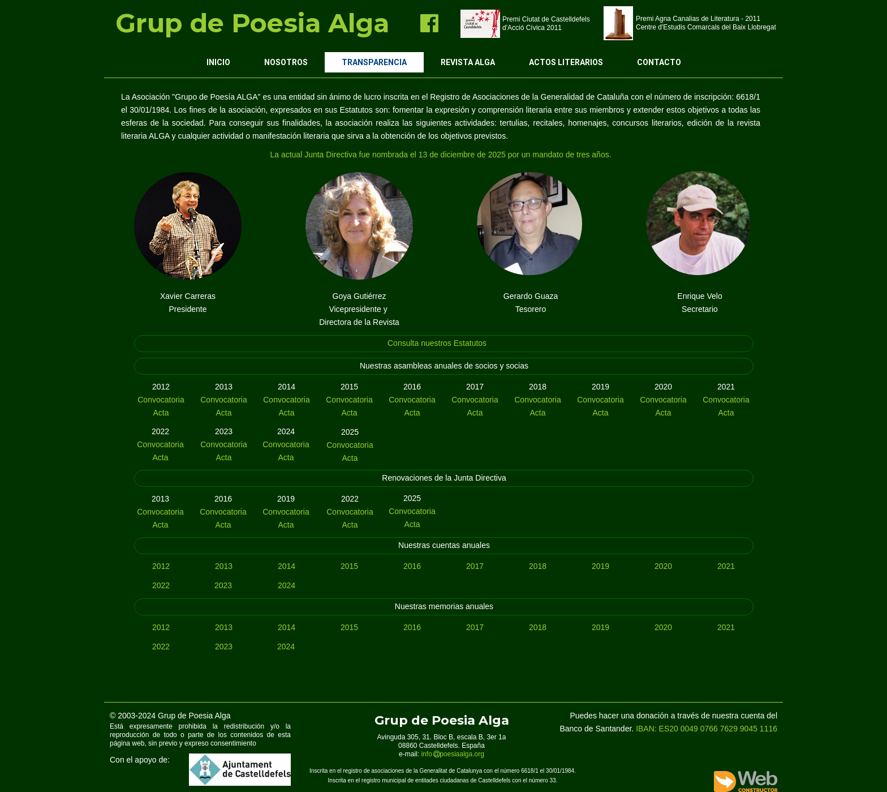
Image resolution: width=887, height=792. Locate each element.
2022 (161, 585)
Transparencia (374, 62)
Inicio (218, 62)
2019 (600, 566)
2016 (412, 566)
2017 (475, 566)
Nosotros (286, 62)
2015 (349, 566)
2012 (161, 566)
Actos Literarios (566, 62)
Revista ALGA (468, 62)
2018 (537, 566)
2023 (223, 585)
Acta (161, 412)
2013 (223, 566)
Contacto (659, 62)
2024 (286, 585)
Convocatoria (160, 399)
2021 (726, 566)
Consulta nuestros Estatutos (436, 343)
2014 (286, 566)
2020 (663, 566)
